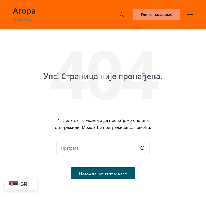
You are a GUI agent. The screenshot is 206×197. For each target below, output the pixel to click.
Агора (24, 10)
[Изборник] (190, 14)
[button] (156, 14)
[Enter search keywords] (103, 148)
